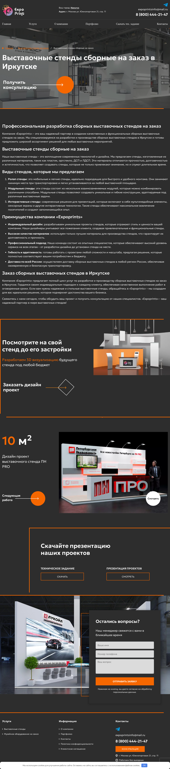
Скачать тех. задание (127, 23)
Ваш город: (70, 7)
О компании (61, 23)
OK (144, 765)
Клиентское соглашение (73, 749)
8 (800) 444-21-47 (152, 14)
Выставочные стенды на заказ (33, 48)
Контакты (162, 23)
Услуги (33, 23)
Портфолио (92, 23)
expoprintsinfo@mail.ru (153, 9)
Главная (6, 23)
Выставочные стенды (14, 729)
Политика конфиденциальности (77, 744)
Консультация (130, 749)
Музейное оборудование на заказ (21, 734)
